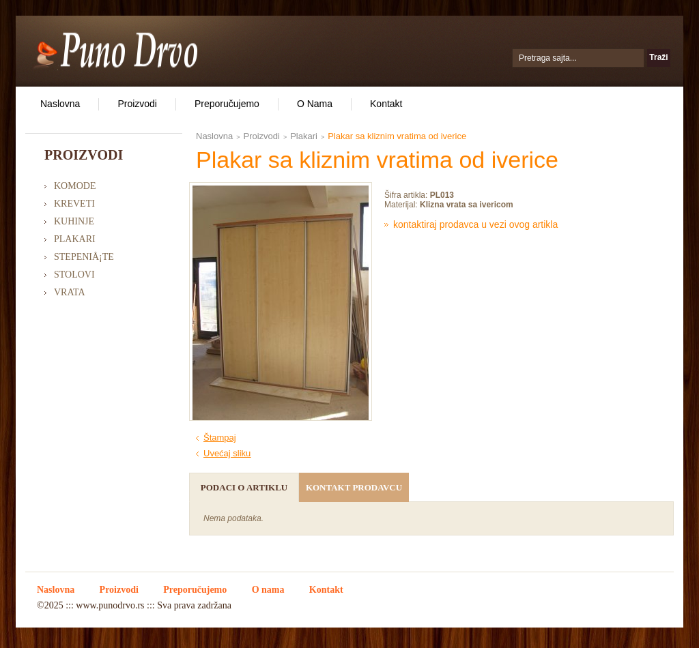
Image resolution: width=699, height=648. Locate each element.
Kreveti (74, 203)
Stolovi (74, 274)
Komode (75, 186)
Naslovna (60, 103)
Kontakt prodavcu (354, 487)
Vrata (69, 292)
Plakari (75, 239)
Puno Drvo (115, 49)
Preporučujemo (227, 103)
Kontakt (386, 103)
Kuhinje (74, 221)
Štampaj (219, 437)
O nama (314, 103)
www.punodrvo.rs (110, 605)
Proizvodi (137, 103)
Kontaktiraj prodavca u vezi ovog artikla (475, 224)
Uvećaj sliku (227, 453)
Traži (658, 57)
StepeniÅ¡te (84, 257)
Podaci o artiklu (244, 487)
